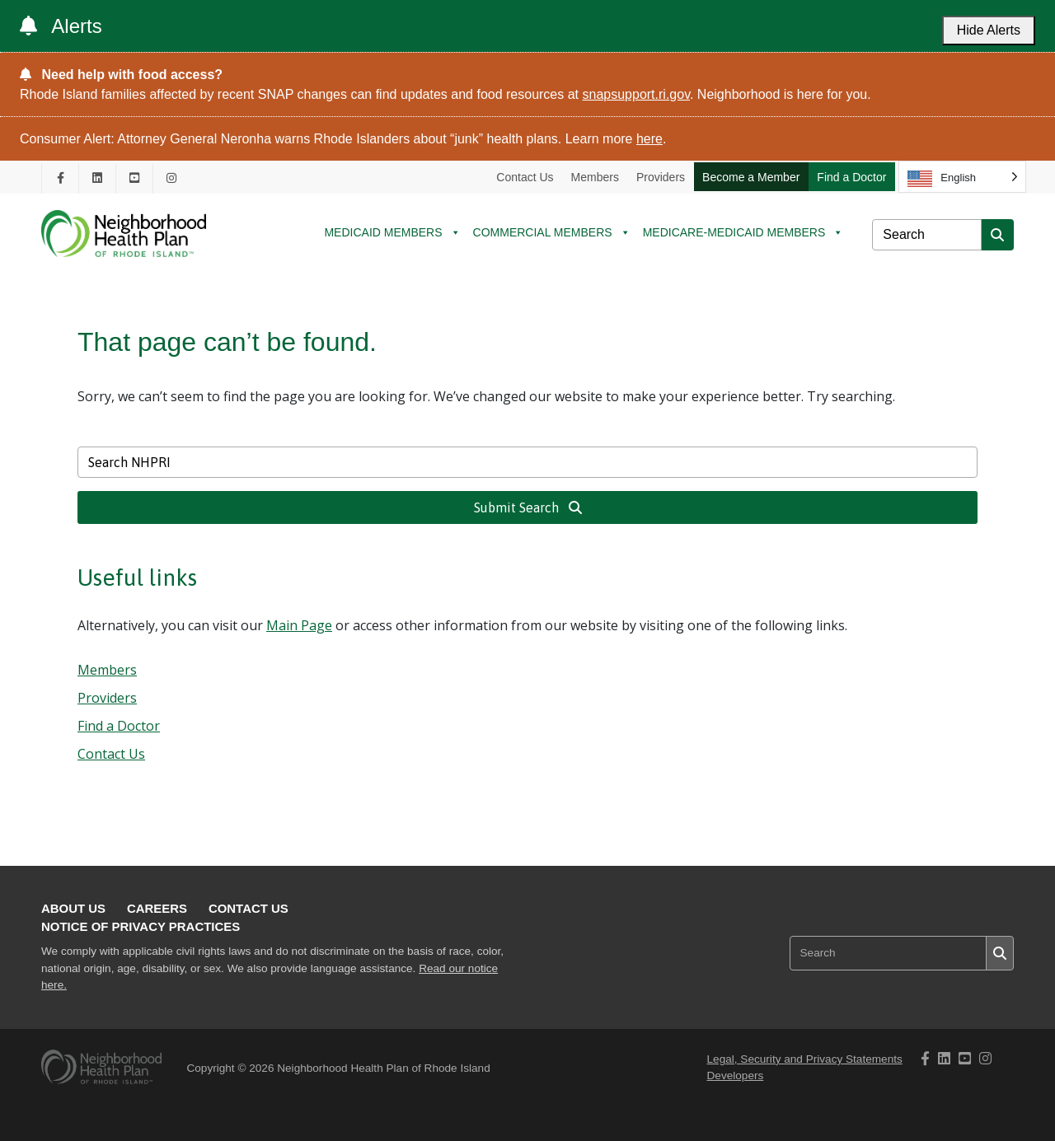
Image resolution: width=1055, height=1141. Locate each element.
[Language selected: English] (962, 177)
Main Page (299, 625)
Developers (735, 1075)
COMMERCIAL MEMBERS (552, 232)
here (649, 139)
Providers (660, 177)
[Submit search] (997, 234)
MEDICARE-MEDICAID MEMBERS (743, 232)
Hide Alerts (988, 30)
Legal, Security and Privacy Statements (805, 1059)
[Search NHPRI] (927, 234)
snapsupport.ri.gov (636, 94)
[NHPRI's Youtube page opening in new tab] (134, 178)
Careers (157, 908)
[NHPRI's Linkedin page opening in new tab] (97, 178)
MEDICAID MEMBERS (392, 232)
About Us (73, 908)
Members (595, 177)
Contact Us (524, 177)
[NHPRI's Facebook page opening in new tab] (60, 178)
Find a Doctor (851, 177)
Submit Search (528, 507)
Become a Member (750, 177)
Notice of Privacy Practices (140, 926)
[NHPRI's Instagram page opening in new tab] (171, 178)
